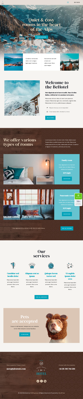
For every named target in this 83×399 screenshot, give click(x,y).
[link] (22, 98)
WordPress (61, 393)
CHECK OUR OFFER (41, 37)
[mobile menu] (68, 2)
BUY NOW (77, 2)
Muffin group (34, 393)
